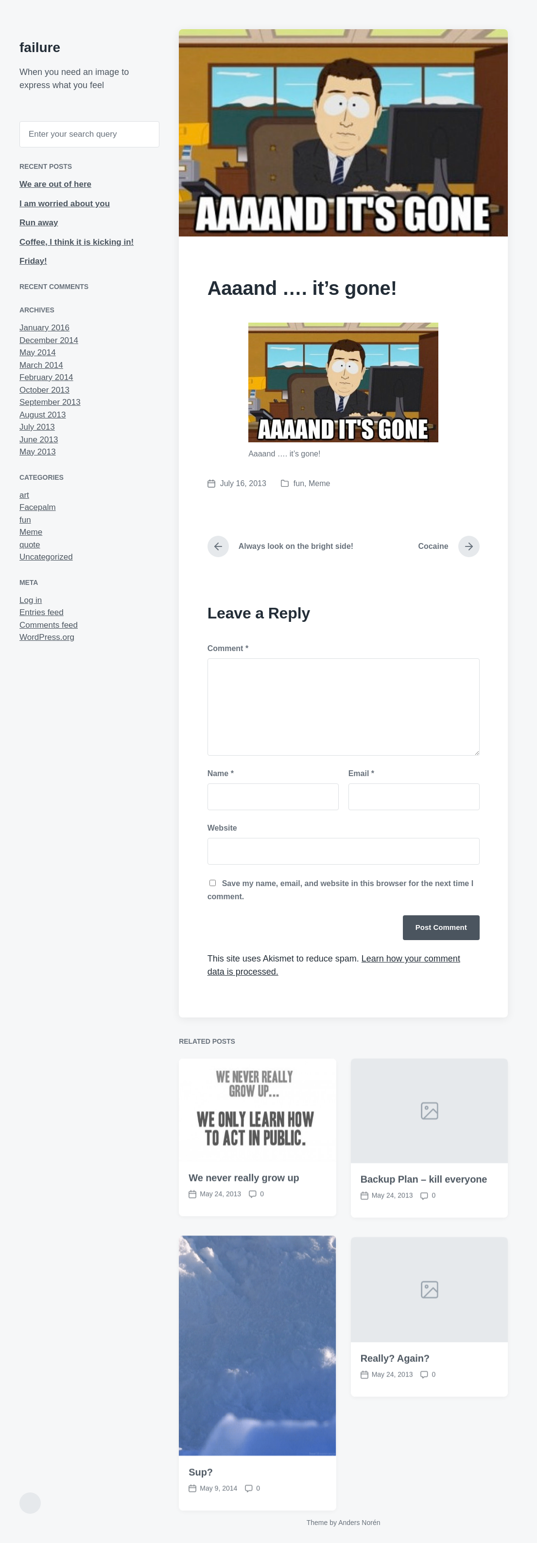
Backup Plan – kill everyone (424, 1220)
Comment (228, 648)
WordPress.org (46, 637)
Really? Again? (395, 1399)
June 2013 (38, 439)
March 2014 (41, 365)
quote (29, 544)
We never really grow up (244, 1218)
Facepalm (37, 507)
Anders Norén (359, 1522)
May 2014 (37, 352)
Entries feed (41, 612)
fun (25, 520)
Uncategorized (46, 557)
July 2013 (37, 427)
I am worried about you (64, 203)
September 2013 (50, 402)
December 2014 (48, 340)
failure (39, 47)
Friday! (33, 261)
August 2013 (42, 414)
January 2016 (44, 327)
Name (221, 773)
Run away (38, 222)
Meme (30, 532)
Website (222, 828)
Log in (30, 600)
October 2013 (44, 390)
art (24, 495)
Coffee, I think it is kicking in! (76, 242)
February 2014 (46, 377)
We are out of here (55, 184)
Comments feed (48, 625)
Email (361, 773)
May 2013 (37, 451)
